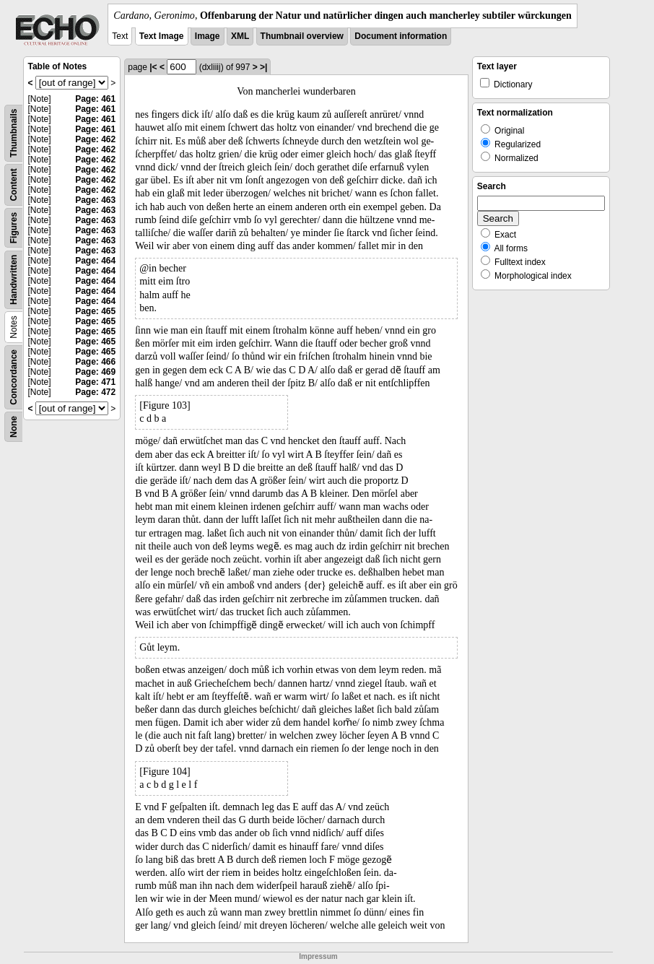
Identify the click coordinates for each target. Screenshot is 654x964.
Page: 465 (95, 311)
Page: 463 (95, 200)
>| (263, 67)
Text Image (161, 36)
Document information (400, 36)
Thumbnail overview (302, 36)
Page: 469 (95, 372)
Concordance (14, 377)
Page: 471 (95, 382)
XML (240, 36)
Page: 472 (95, 392)
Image (207, 36)
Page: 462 (95, 139)
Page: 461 (95, 99)
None (14, 427)
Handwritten (14, 280)
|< (153, 67)
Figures (14, 227)
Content (14, 184)
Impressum (318, 956)
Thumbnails (14, 133)
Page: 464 (95, 261)
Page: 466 (95, 362)
